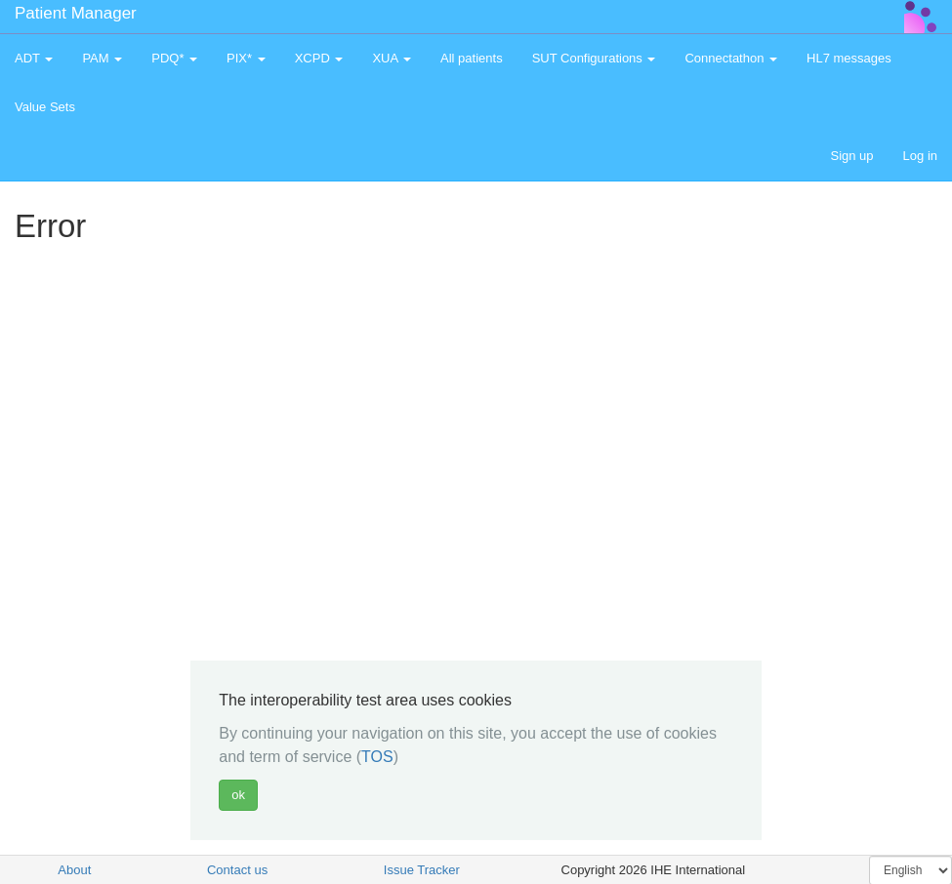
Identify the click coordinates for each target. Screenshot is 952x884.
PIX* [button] (246, 58)
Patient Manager (76, 13)
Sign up (851, 155)
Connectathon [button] (730, 58)
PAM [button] (102, 58)
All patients (471, 58)
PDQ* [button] (174, 58)
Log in (920, 155)
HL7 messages (849, 58)
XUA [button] (391, 58)
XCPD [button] (319, 58)
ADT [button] (34, 58)
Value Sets (45, 107)
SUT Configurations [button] (594, 58)
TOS (377, 756)
